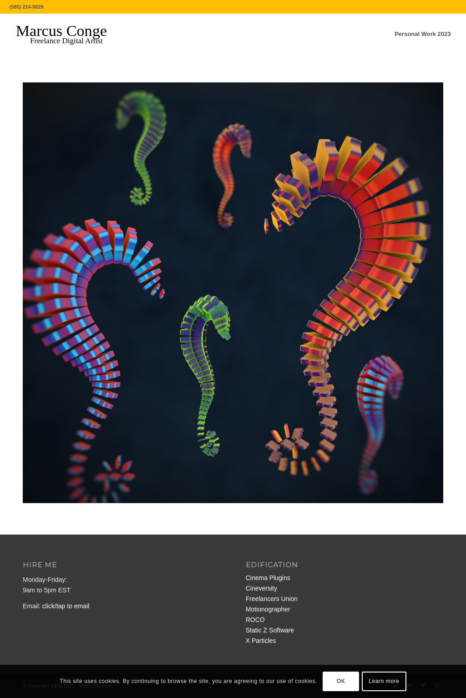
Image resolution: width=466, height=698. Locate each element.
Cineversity (261, 588)
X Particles (261, 640)
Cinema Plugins (268, 577)
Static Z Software (270, 630)
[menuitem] (422, 34)
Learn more (384, 681)
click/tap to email (65, 606)
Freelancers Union (272, 598)
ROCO (255, 619)
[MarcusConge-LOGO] (68, 34)
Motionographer (268, 609)
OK (341, 681)
